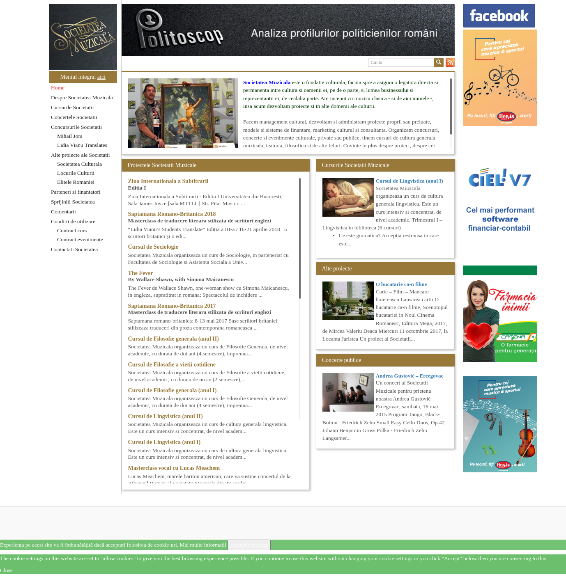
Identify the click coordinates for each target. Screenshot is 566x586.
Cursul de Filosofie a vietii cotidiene (172, 365)
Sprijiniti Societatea (73, 202)
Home (57, 88)
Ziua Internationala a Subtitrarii (168, 181)
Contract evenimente (80, 239)
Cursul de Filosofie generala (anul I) (172, 390)
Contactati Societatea (74, 249)
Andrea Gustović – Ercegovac (410, 376)
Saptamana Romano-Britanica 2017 (172, 306)
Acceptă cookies (249, 545)
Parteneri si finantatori (76, 192)
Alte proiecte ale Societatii (80, 155)
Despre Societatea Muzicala (82, 97)
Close (6, 570)
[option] (288, 30)
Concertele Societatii (74, 117)
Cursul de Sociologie (153, 247)
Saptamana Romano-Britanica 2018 (172, 214)
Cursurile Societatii (72, 107)
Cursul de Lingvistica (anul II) (165, 416)
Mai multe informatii (202, 545)
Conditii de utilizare (73, 221)
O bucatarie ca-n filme (401, 284)
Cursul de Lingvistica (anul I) (164, 442)
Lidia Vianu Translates (82, 145)
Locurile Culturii (75, 173)
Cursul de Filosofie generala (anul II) (173, 339)
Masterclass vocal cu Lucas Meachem (174, 468)
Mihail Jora (70, 136)
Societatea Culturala (79, 164)
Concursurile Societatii (76, 127)
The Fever (140, 273)
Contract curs (72, 230)
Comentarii (63, 211)
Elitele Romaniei (75, 182)
